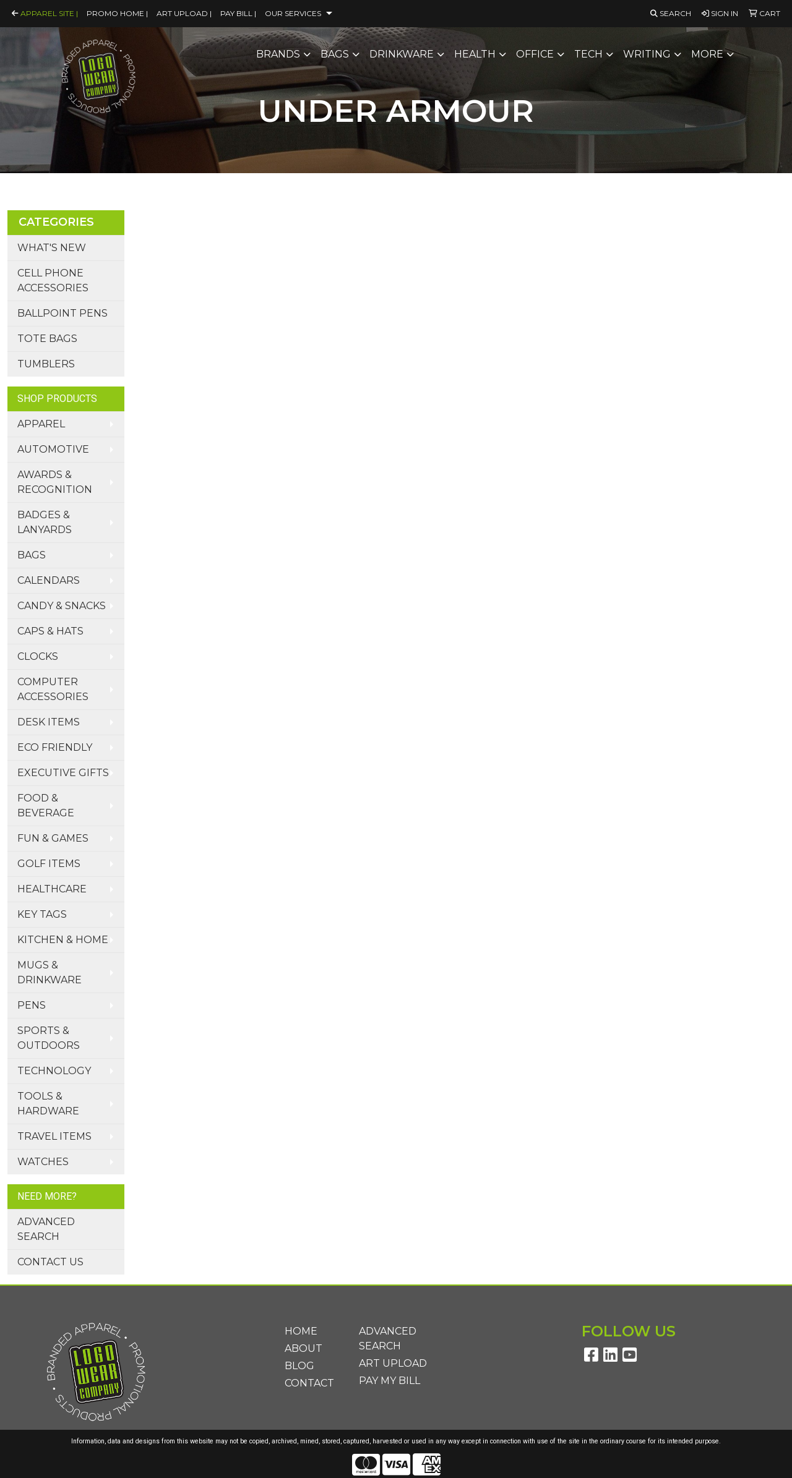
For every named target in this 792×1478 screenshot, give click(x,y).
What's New (51, 248)
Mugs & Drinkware (49, 972)
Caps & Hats (50, 631)
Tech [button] (588, 54)
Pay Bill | (238, 13)
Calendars (48, 580)
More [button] (707, 54)
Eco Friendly (54, 747)
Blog (299, 1366)
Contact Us (50, 1262)
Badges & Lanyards (44, 522)
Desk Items (48, 722)
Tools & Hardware (48, 1103)
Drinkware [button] (401, 54)
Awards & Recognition (54, 482)
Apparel (41, 424)
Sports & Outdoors (48, 1038)
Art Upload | (184, 13)
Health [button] (475, 54)
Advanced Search (46, 1229)
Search (670, 13)
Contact (309, 1383)
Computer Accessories (52, 689)
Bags (31, 555)
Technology (54, 1071)
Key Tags (42, 914)
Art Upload (393, 1363)
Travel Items (54, 1136)
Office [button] (535, 54)
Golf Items (48, 863)
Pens (31, 1005)
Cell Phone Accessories (52, 280)
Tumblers (46, 364)
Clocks (37, 656)
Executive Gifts (63, 773)
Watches (43, 1162)
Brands (278, 54)
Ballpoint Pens (62, 313)
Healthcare (52, 889)
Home (301, 1331)
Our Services (293, 13)
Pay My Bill (389, 1380)
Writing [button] (647, 54)
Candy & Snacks (61, 606)
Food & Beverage (45, 805)
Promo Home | (117, 13)
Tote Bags (47, 338)
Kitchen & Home (62, 940)
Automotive (53, 449)
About (303, 1348)
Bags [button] (335, 54)
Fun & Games (52, 838)
